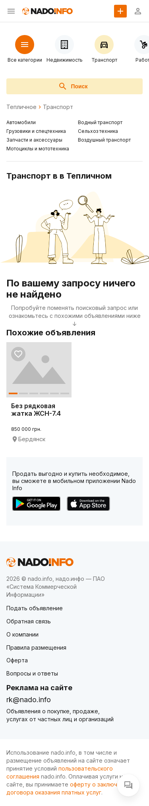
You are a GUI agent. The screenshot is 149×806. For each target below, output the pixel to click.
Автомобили (21, 122)
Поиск (72, 86)
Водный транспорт (100, 122)
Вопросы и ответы (32, 673)
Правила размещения (36, 647)
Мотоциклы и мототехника (37, 149)
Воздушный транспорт (104, 140)
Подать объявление (34, 608)
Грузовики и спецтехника (36, 131)
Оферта (17, 660)
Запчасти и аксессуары (34, 140)
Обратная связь (28, 621)
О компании (22, 634)
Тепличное (21, 107)
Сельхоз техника (98, 131)
